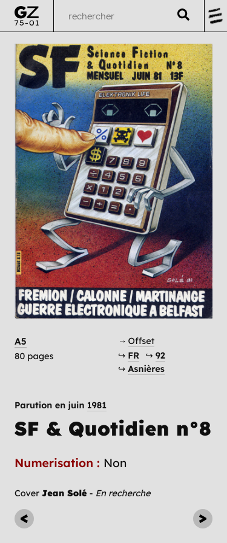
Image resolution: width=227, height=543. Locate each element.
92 (160, 355)
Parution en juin (61, 405)
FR (133, 355)
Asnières (146, 368)
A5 (21, 341)
